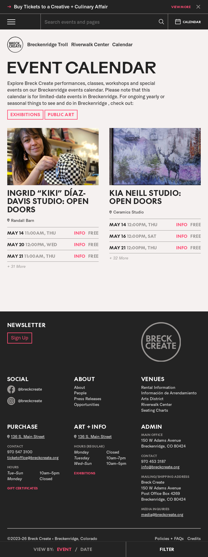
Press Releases (87, 398)
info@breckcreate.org (160, 466)
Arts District (152, 398)
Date (86, 549)
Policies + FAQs (169, 538)
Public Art (61, 114)
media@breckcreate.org (162, 514)
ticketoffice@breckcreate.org (32, 457)
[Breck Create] (15, 45)
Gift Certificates (22, 488)
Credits (194, 538)
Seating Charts (154, 410)
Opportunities (86, 404)
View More (181, 6)
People (80, 393)
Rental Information (158, 387)
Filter (167, 549)
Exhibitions (25, 114)
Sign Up (19, 338)
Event (64, 549)
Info (80, 233)
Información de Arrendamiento (169, 393)
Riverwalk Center (156, 404)
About (79, 387)
